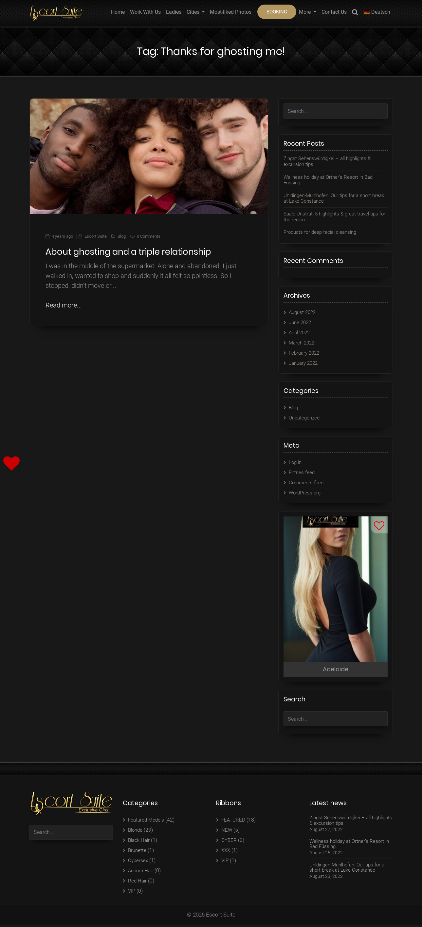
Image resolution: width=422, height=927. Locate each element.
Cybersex (138, 863)
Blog (122, 236)
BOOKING (276, 12)
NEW (226, 832)
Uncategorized (305, 418)
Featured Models (147, 822)
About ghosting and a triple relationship (128, 252)
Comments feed (307, 482)
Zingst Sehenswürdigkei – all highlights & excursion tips (331, 161)
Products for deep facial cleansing (323, 232)
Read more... (64, 305)
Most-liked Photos (230, 12)
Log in (296, 462)
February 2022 (305, 353)
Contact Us (334, 12)
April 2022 (300, 332)
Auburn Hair (142, 873)
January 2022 (305, 363)
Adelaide (335, 670)
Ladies (173, 12)
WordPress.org (305, 493)
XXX (226, 852)
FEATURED (234, 822)
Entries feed (302, 472)
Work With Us (145, 12)
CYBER (229, 842)
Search (355, 13)
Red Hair (138, 883)
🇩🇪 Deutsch (376, 12)
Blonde (136, 832)
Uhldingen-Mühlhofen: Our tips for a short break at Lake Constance (331, 198)
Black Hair (140, 842)
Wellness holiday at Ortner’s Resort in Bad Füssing (331, 180)
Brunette (137, 852)
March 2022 (303, 343)
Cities (194, 12)
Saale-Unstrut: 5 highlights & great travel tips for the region (335, 217)
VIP (132, 893)
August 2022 (303, 312)
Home (118, 12)
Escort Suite (95, 236)
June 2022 (301, 322)
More (305, 12)
